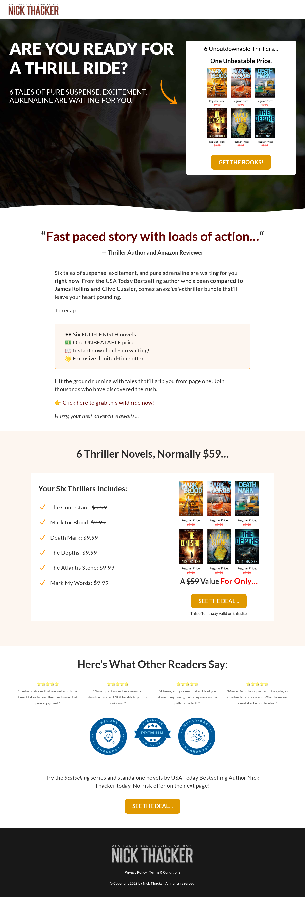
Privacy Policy (136, 872)
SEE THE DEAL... (219, 600)
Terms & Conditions (164, 872)
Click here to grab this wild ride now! (109, 402)
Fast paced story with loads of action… (152, 235)
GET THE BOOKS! (241, 162)
